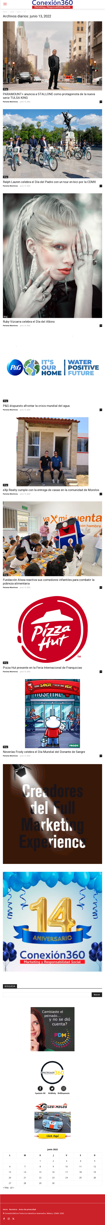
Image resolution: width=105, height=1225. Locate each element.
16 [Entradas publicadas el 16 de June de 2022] (53, 1172)
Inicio (5, 12)
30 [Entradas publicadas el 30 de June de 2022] (53, 1183)
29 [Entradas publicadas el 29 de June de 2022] (40, 1183)
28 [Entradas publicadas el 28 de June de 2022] (25, 1183)
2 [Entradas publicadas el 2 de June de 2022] (53, 1161)
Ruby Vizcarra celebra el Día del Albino (29, 321)
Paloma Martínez (10, 102)
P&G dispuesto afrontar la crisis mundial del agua (36, 406)
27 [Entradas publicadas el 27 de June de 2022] (10, 1183)
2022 (12, 12)
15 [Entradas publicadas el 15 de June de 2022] (40, 1172)
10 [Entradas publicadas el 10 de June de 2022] (66, 1166)
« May (6, 1187)
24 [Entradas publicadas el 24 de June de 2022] (66, 1177)
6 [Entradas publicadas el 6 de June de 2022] (9, 1166)
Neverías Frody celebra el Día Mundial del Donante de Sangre (44, 752)
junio (19, 12)
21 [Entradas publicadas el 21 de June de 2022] (25, 1177)
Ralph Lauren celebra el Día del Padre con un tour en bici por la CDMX (49, 182)
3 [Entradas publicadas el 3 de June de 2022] (66, 1161)
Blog (5, 89)
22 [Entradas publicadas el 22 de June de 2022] (40, 1177)
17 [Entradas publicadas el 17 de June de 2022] (66, 1172)
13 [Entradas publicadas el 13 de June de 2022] (10, 1172)
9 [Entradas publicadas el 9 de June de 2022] (53, 1166)
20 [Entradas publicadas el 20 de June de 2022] (10, 1177)
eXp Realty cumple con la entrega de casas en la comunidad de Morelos (51, 490)
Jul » (12, 1187)
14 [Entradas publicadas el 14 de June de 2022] (25, 1172)
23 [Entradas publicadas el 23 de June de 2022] (53, 1177)
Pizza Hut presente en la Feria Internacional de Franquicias (42, 667)
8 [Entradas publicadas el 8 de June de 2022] (40, 1166)
